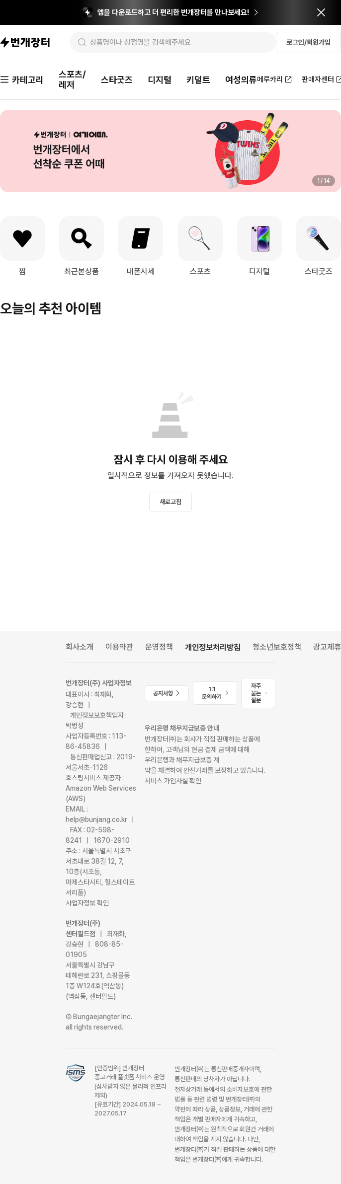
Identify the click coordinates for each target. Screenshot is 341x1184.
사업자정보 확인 (87, 903)
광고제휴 (327, 647)
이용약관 (119, 647)
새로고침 (170, 502)
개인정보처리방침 (213, 647)
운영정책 (159, 647)
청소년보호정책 (277, 647)
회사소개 (79, 647)
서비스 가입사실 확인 (173, 781)
